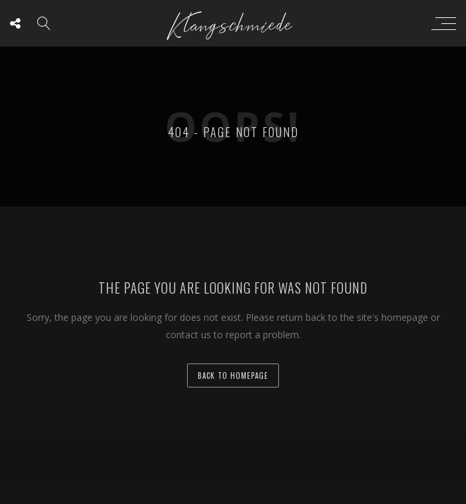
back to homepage (233, 375)
